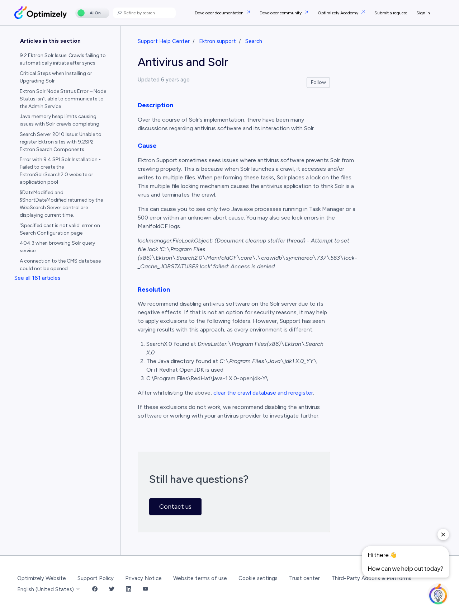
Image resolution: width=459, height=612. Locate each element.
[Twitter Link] (111, 589)
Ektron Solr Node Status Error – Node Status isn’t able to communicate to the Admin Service (63, 98)
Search (253, 41)
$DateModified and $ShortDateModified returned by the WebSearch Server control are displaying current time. (61, 203)
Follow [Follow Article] (318, 82)
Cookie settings (258, 578)
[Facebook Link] (94, 589)
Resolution (154, 289)
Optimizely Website (41, 578)
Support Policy (95, 578)
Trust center (304, 578)
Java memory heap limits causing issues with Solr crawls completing (59, 120)
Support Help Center (164, 41)
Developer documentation (220, 12)
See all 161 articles (37, 277)
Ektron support (217, 41)
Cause (147, 146)
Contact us (175, 506)
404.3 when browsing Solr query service (57, 247)
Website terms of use (200, 578)
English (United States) (49, 589)
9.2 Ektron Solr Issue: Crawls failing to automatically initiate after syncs (63, 59)
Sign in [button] (423, 12)
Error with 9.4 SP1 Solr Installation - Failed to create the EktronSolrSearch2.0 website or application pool (60, 170)
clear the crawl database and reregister (263, 392)
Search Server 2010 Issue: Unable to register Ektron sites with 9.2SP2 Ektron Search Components (60, 141)
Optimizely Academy (338, 12)
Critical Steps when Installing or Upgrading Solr (56, 77)
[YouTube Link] (145, 589)
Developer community (281, 12)
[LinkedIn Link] (128, 589)
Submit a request (390, 12)
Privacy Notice (143, 578)
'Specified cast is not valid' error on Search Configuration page (60, 229)
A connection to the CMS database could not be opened (60, 265)
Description (155, 105)
